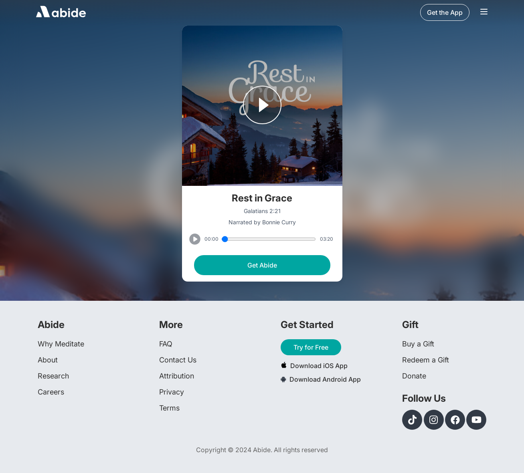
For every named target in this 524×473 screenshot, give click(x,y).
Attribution (176, 376)
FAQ (165, 344)
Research (53, 376)
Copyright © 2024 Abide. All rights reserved (262, 450)
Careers (51, 392)
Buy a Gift (418, 344)
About (48, 360)
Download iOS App (314, 365)
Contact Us (177, 360)
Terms (169, 408)
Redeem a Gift (425, 360)
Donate (414, 376)
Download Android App (321, 379)
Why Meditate (61, 344)
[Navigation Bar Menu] (484, 12)
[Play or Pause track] (262, 106)
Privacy (171, 392)
